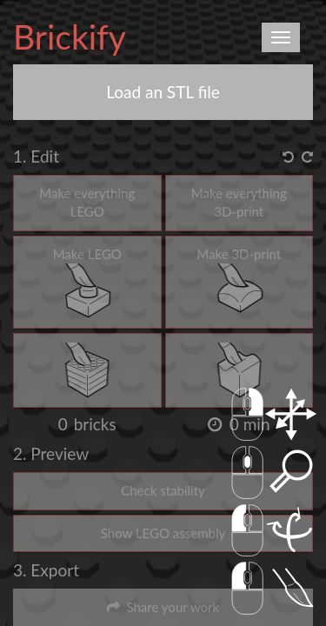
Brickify (69, 37)
